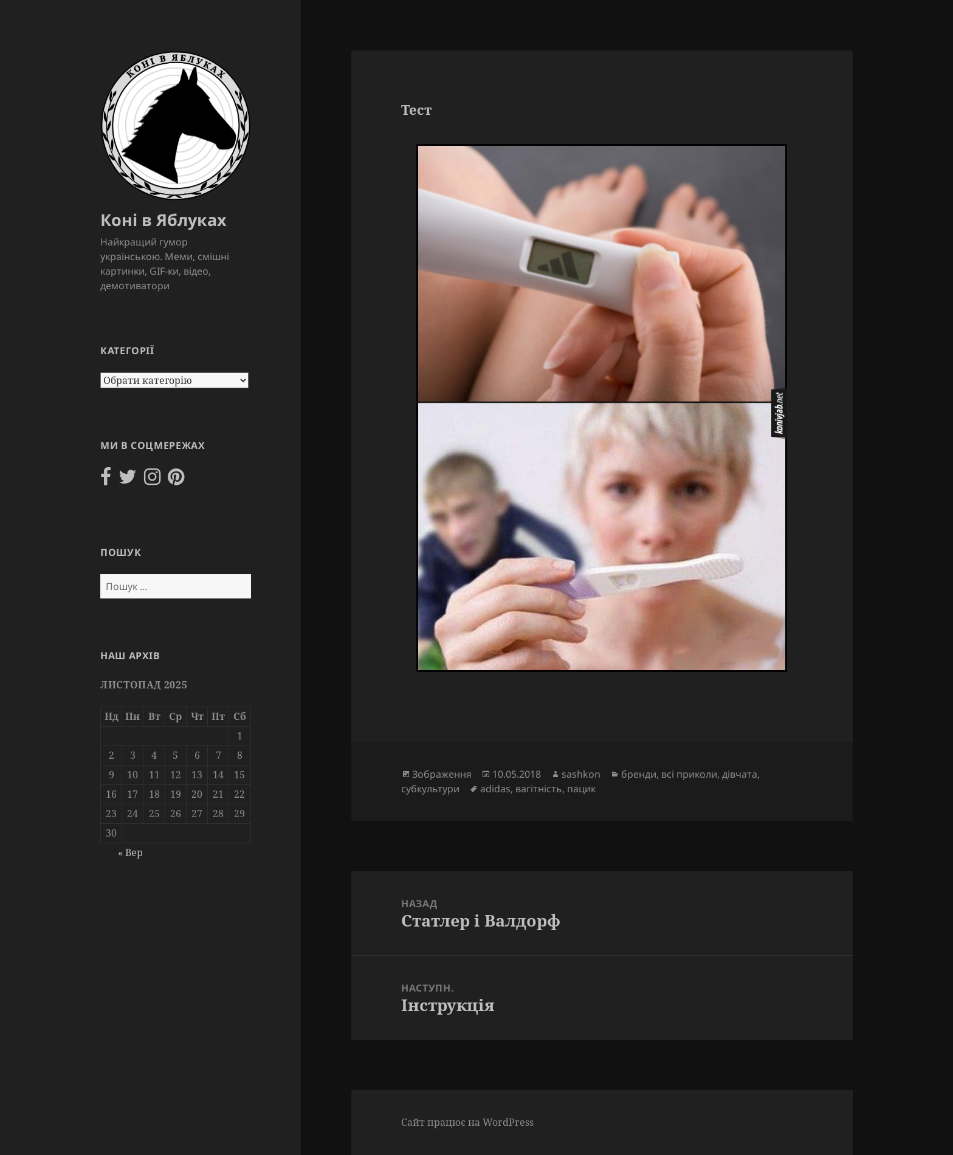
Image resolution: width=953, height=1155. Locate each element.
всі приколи (689, 774)
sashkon (581, 774)
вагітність (538, 788)
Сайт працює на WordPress (467, 1122)
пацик (581, 788)
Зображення (442, 774)
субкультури (430, 788)
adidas (495, 788)
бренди (638, 774)
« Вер (130, 852)
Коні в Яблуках (163, 219)
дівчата (739, 774)
